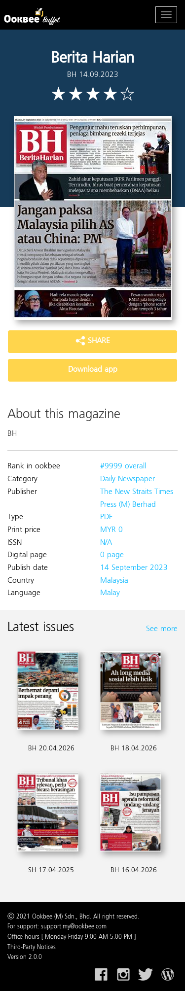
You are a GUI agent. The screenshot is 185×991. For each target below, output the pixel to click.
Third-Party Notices (31, 948)
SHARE (92, 341)
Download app (92, 369)
